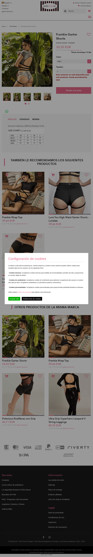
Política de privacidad (24, 292)
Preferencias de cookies (32, 299)
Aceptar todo (14, 299)
